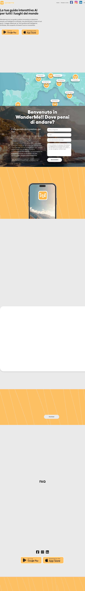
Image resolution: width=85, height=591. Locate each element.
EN (84, 2)
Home (57, 2)
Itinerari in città (64, 2)
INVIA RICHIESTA (54, 159)
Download (51, 409)
